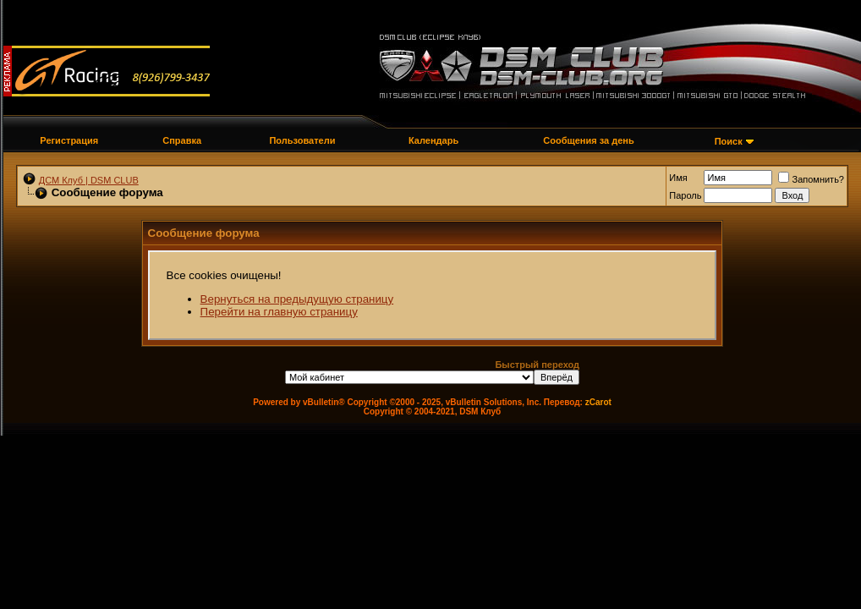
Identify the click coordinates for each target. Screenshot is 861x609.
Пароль (685, 195)
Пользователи (302, 140)
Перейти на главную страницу (279, 311)
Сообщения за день (588, 140)
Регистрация (69, 140)
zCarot (598, 402)
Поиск (729, 141)
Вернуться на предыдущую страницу (297, 299)
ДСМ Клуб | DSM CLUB (89, 180)
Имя (678, 178)
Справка (181, 140)
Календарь (433, 140)
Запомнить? (811, 179)
